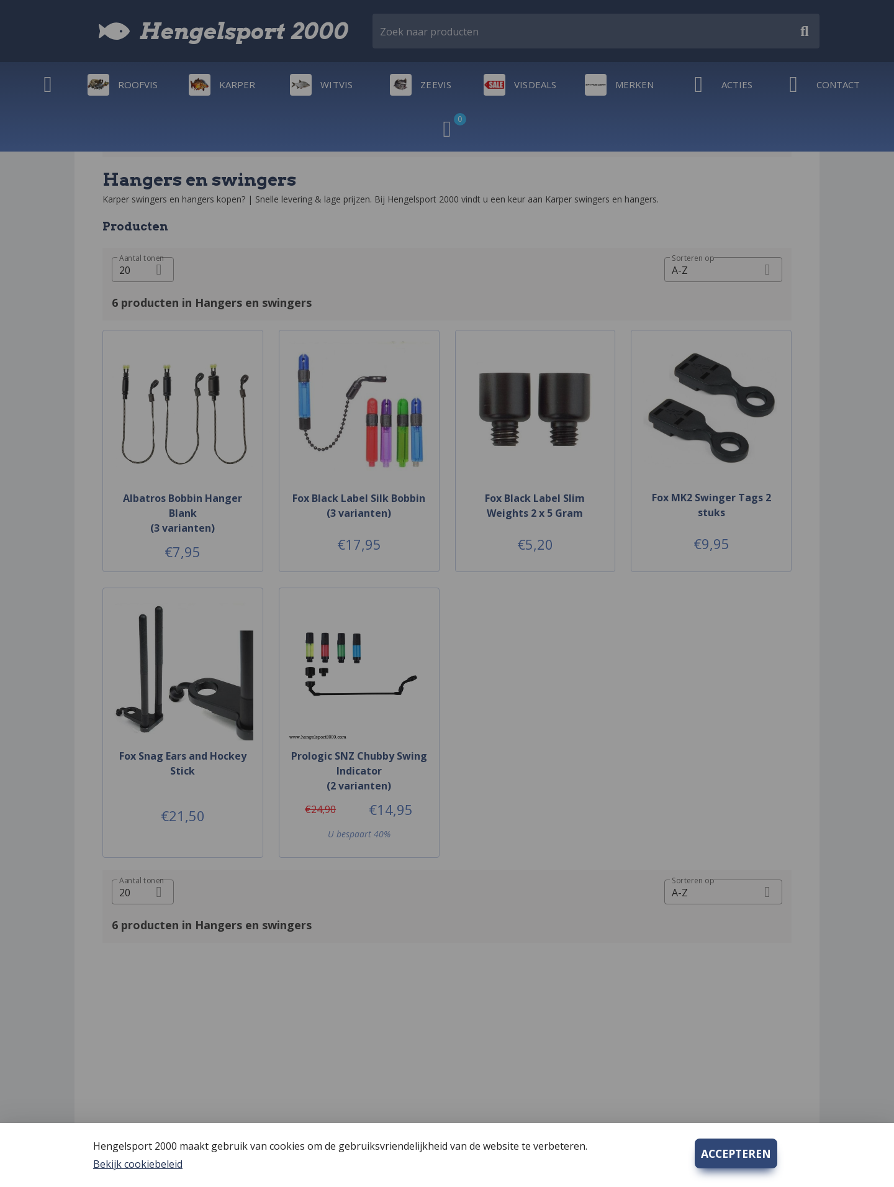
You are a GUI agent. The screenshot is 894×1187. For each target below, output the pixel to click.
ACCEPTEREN (736, 1153)
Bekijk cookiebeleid (138, 1164)
